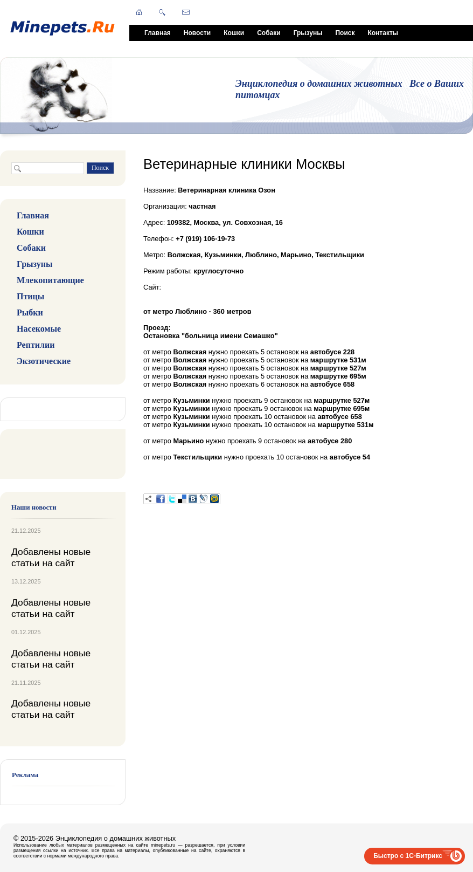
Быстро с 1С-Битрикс (407, 856)
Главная (157, 33)
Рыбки (30, 312)
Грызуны (308, 33)
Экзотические (44, 361)
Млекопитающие (50, 280)
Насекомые (39, 328)
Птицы (30, 296)
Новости (197, 33)
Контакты (382, 33)
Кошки (234, 33)
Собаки (268, 33)
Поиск (344, 33)
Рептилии (35, 344)
